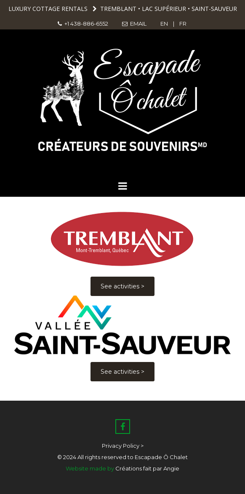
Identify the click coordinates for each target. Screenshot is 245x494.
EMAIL (135, 23)
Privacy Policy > (123, 445)
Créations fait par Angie (147, 468)
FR (183, 23)
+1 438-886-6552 (83, 23)
